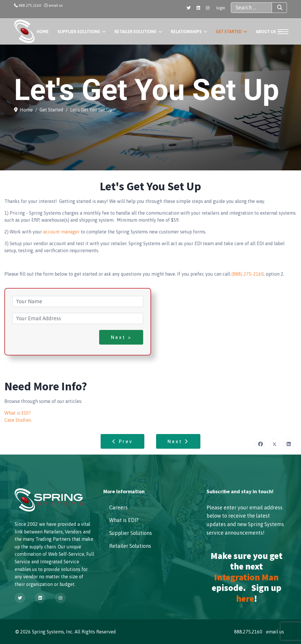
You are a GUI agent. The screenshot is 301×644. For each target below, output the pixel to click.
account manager (61, 231)
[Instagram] (207, 8)
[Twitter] (189, 8)
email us (55, 5)
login (220, 8)
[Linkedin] (198, 8)
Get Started (228, 31)
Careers (118, 507)
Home (43, 31)
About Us (266, 31)
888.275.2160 (30, 5)
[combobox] (251, 7)
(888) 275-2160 (247, 274)
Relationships (186, 31)
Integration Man (246, 577)
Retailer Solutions (135, 31)
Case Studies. (18, 420)
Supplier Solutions (79, 31)
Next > (121, 337)
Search (274, 7)
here (245, 598)
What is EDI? (17, 413)
